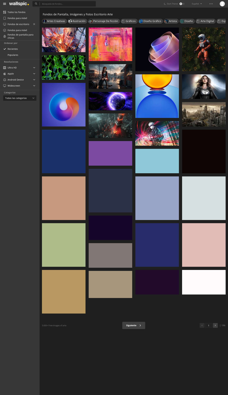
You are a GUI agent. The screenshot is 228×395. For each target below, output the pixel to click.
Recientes (13, 48)
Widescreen (11, 85)
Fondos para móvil (15, 18)
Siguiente (133, 325)
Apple (8, 73)
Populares (13, 54)
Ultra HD (10, 67)
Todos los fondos (14, 12)
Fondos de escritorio (19, 24)
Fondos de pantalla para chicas (18, 36)
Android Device (13, 79)
